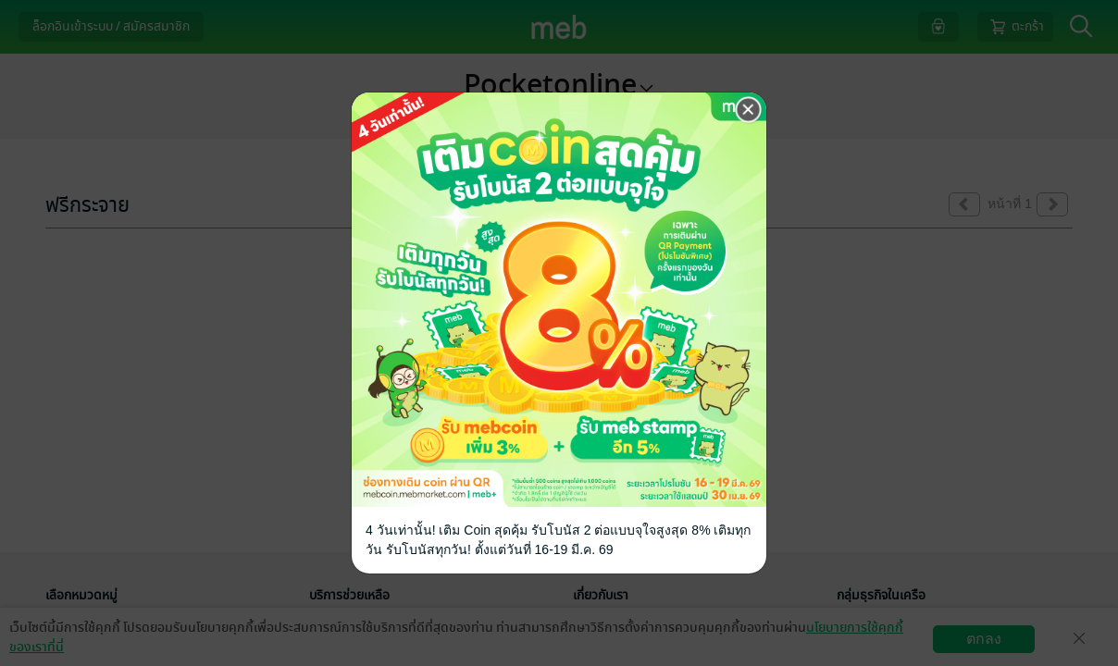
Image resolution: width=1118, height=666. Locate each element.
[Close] (749, 110)
